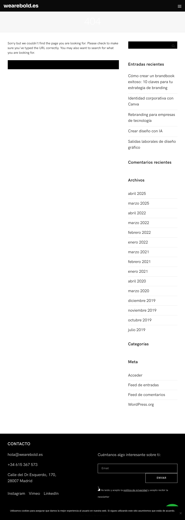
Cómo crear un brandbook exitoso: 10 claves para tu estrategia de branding (151, 82)
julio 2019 (136, 330)
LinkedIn (51, 493)
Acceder (135, 375)
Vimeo (34, 493)
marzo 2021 (138, 252)
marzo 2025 (138, 203)
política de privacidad (135, 490)
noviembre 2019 (142, 310)
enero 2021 (138, 271)
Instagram (16, 493)
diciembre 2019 (142, 300)
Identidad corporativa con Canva (150, 101)
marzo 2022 (138, 222)
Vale (81, 515)
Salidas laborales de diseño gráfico (152, 144)
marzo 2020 (138, 291)
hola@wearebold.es (25, 454)
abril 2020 (137, 281)
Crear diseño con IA (145, 131)
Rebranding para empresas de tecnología (151, 117)
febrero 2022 (139, 232)
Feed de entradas (143, 385)
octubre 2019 (140, 320)
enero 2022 (138, 242)
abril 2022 (137, 213)
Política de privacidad (96, 515)
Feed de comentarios (146, 394)
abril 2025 (137, 193)
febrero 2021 (139, 261)
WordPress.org (141, 404)
